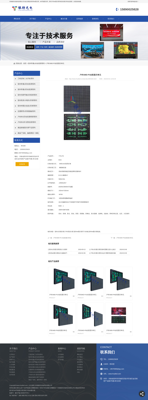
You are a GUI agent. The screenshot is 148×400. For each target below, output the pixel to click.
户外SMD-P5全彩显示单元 (115, 330)
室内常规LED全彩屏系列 (26, 84)
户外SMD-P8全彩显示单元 (115, 294)
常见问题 (12, 367)
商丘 (26, 395)
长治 (29, 395)
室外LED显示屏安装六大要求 (58, 249)
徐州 (42, 395)
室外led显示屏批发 (94, 231)
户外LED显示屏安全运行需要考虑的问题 (103, 253)
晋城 (36, 395)
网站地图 (80, 369)
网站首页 (17, 19)
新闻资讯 (95, 19)
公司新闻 (61, 354)
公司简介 (12, 354)
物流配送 (12, 369)
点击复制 (31, 385)
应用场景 (79, 19)
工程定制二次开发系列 (26, 78)
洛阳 (20, 395)
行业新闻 (61, 357)
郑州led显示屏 (35, 1)
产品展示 (80, 359)
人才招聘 (12, 364)
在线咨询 (22, 164)
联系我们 (111, 19)
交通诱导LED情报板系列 (26, 111)
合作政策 (12, 374)
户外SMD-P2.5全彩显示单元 (62, 238)
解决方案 (64, 19)
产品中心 (48, 19)
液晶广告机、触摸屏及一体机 (28, 133)
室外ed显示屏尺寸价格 (81, 231)
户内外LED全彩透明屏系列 (27, 117)
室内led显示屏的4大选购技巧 (58, 253)
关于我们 (32, 19)
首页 (24, 63)
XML (78, 372)
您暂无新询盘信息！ (133, 1)
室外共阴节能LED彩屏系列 (27, 95)
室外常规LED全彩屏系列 (36, 63)
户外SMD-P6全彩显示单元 (87, 330)
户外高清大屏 (69, 231)
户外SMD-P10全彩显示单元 (58, 294)
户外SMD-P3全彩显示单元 (55, 63)
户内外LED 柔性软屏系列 (27, 122)
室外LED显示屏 (60, 231)
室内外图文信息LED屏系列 (27, 106)
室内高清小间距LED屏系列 (27, 100)
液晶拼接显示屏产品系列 (26, 127)
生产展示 (12, 357)
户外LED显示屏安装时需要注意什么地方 (103, 249)
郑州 (45, 395)
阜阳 (39, 395)
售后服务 (12, 372)
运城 (32, 395)
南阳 (23, 395)
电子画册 (12, 362)
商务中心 (12, 359)
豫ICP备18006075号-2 (22, 393)
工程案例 (80, 364)
